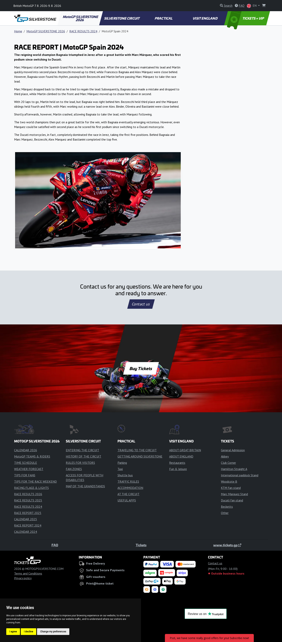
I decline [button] (28, 631)
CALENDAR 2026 (25, 450)
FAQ (55, 545)
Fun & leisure (178, 469)
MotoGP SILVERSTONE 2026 (80, 18)
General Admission (233, 450)
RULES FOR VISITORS (80, 463)
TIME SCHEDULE (25, 463)
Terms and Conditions (28, 573)
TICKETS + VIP (246, 18)
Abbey (225, 456)
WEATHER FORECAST (28, 469)
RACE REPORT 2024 (27, 525)
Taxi (120, 469)
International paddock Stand (239, 475)
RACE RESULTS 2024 (83, 31)
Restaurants (177, 463)
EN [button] (252, 6)
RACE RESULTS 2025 (28, 500)
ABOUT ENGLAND (181, 456)
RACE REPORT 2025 (27, 513)
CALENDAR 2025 (25, 519)
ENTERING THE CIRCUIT (82, 450)
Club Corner (228, 463)
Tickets (141, 545)
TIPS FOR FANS (24, 475)
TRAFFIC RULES (128, 481)
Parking (122, 463)
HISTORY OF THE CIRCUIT (83, 456)
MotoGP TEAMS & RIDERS (32, 456)
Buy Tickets (141, 368)
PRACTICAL (163, 18)
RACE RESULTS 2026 (28, 494)
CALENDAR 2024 (25, 532)
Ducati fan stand (232, 500)
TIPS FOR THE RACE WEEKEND (35, 481)
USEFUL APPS (127, 500)
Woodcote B (229, 481)
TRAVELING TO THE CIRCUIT (137, 450)
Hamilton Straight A (234, 469)
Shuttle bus (125, 475)
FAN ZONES (74, 469)
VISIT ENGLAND (205, 18)
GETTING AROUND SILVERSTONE (140, 456)
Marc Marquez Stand (234, 494)
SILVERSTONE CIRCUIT (122, 18)
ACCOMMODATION (130, 488)
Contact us (141, 304)
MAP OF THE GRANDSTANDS (85, 486)
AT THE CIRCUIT (128, 494)
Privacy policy (23, 578)
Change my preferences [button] (53, 631)
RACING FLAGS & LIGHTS (31, 488)
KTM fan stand (231, 488)
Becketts (227, 507)
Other (225, 513)
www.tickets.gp (227, 545)
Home (18, 31)
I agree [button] (13, 631)
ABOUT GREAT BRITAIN (185, 450)
